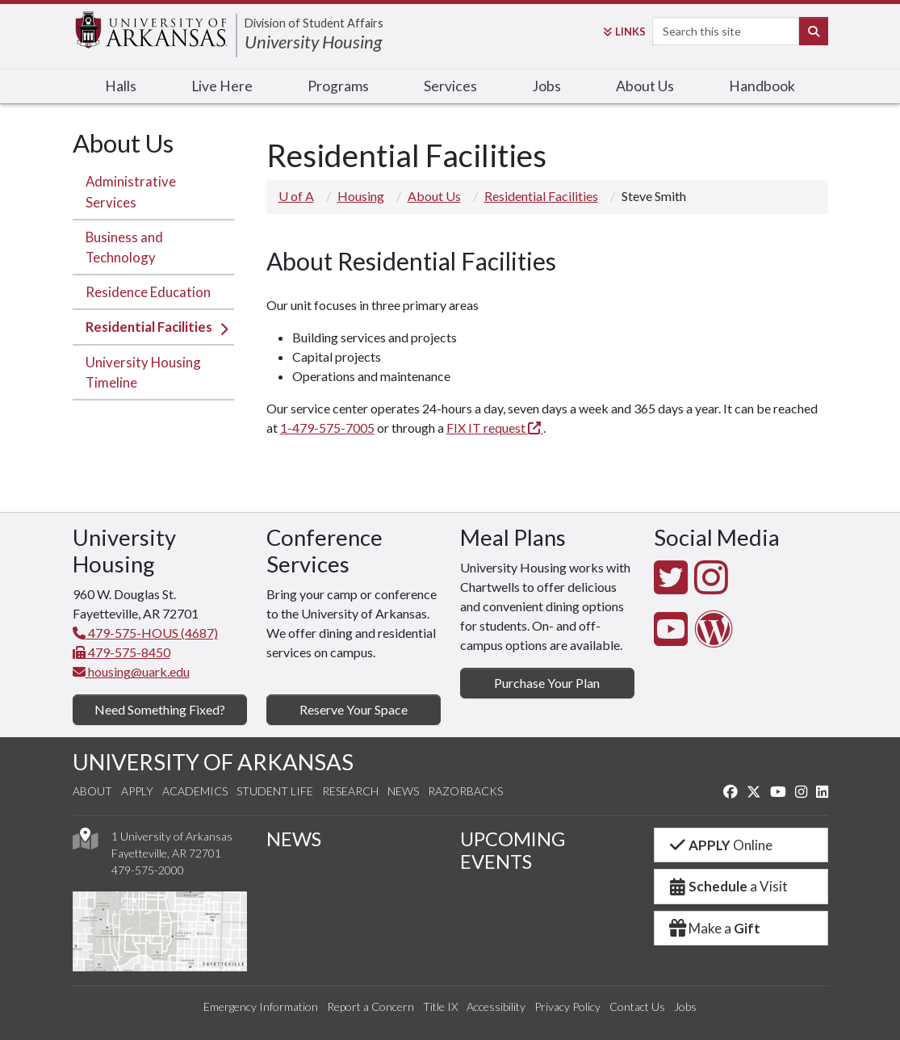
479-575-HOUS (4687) (145, 632)
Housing (360, 195)
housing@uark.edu (131, 671)
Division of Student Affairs (314, 23)
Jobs (546, 86)
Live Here (222, 86)
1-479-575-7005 (327, 427)
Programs (338, 86)
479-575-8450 (121, 652)
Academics (195, 791)
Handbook (762, 86)
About (92, 791)
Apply (137, 791)
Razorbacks (465, 791)
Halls (120, 86)
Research (350, 791)
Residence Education (148, 291)
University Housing (313, 41)
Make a (714, 928)
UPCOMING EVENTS (512, 851)
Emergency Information (260, 1006)
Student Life (275, 791)
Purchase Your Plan (547, 682)
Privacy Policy (567, 1006)
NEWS (293, 839)
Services (450, 86)
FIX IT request (494, 427)
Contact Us (637, 1006)
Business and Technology (124, 247)
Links (624, 31)
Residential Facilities (149, 326)
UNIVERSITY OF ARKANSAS (213, 762)
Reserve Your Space (353, 709)
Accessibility (496, 1006)
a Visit (728, 886)
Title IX (440, 1006)
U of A (296, 195)
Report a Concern (370, 1006)
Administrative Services (131, 191)
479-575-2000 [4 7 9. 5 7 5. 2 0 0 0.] (147, 870)
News (403, 791)
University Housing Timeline (143, 372)
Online (720, 845)
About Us (645, 86)
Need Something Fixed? (159, 709)
